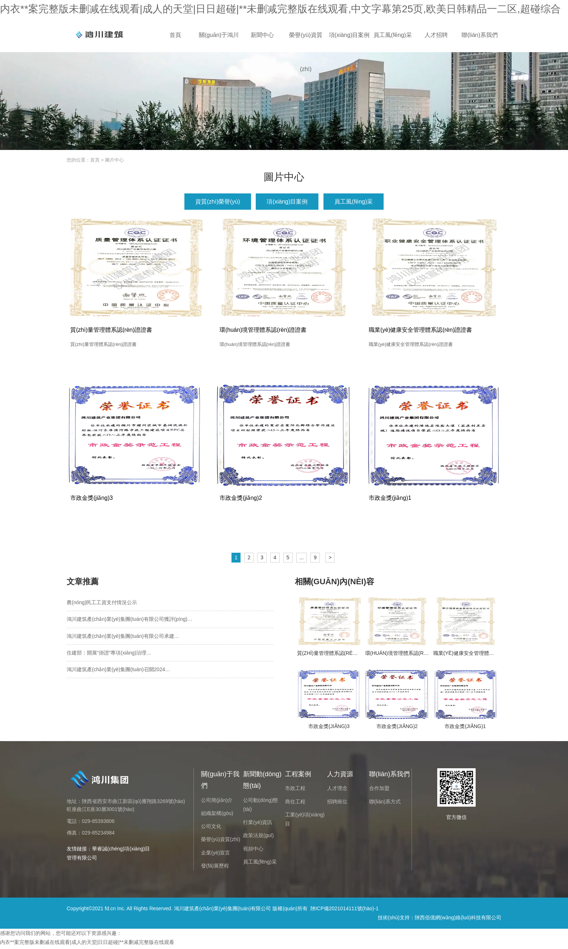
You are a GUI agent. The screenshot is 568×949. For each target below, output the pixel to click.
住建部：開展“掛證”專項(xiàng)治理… (109, 654)
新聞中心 (262, 35)
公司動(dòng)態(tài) (260, 806)
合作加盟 (379, 790)
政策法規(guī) (258, 837)
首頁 (175, 35)
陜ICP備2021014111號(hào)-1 (344, 910)
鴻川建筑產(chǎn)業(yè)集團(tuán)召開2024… (118, 671)
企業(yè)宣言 (215, 854)
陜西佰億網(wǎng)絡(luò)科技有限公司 (458, 919)
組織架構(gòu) (217, 815)
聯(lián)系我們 (480, 35)
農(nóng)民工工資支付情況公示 (102, 604)
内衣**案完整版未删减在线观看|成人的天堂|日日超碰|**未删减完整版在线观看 (87, 944)
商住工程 (295, 803)
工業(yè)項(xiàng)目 (305, 821)
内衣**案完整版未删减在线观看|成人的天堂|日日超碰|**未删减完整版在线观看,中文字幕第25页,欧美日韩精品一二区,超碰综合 (280, 8)
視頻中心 (253, 850)
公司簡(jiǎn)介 (217, 802)
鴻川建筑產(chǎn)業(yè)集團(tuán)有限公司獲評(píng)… (129, 621)
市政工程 (295, 790)
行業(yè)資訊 (257, 824)
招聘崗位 (337, 803)
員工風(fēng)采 (392, 35)
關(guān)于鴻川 (219, 35)
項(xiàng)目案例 (349, 35)
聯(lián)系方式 (385, 803)
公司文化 (211, 828)
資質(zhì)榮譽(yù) (217, 201)
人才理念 (337, 790)
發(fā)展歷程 (215, 867)
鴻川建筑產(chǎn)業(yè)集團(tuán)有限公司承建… (123, 638)
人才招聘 (436, 35)
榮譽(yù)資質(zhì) (305, 42)
